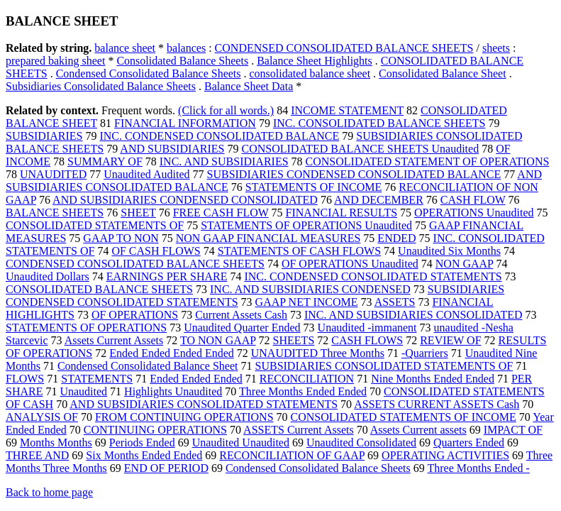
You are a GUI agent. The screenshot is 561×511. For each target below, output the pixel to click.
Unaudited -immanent (367, 328)
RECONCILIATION (307, 379)
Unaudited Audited (146, 174)
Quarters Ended (468, 442)
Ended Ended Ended (196, 379)
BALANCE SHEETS (55, 213)
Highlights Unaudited (173, 391)
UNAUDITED (53, 174)
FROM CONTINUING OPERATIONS (184, 417)
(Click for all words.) (226, 110)
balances (186, 48)
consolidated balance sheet (310, 73)
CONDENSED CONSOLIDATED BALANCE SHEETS (344, 48)
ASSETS (395, 302)
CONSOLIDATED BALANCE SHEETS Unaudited (360, 149)
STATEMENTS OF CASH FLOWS (299, 251)
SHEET (138, 213)
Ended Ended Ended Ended (171, 353)
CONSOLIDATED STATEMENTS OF (95, 225)
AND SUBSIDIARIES (172, 149)
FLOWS (25, 379)
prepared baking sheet (55, 61)
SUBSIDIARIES (44, 136)
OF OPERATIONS (134, 315)
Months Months (56, 442)
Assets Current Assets (114, 340)
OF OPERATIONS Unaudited (350, 264)
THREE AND (37, 455)
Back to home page (49, 492)
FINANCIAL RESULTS (342, 213)
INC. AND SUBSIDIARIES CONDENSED (310, 289)
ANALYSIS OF (42, 417)
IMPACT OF (513, 430)
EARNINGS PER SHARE (167, 276)
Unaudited (83, 391)
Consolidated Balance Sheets (182, 61)
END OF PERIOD (166, 468)
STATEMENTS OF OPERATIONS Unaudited (306, 225)
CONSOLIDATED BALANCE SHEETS (99, 289)
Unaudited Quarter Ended (242, 328)
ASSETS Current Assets (298, 430)
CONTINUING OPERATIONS (155, 430)
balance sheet (124, 48)
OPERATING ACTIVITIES (445, 455)
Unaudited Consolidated (361, 442)
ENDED (396, 238)
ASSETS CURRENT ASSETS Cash (436, 404)
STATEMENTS (97, 379)
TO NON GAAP (218, 340)
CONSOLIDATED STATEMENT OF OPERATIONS (428, 161)
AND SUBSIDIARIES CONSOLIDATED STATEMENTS (204, 404)
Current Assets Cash (241, 315)
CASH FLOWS (367, 340)
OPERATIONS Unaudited (473, 213)
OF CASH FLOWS (155, 251)
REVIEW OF (450, 340)
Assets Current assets (418, 430)
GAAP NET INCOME (306, 302)
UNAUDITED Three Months (317, 353)
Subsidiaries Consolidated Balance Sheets (101, 86)
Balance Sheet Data (248, 86)
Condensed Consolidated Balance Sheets (148, 73)
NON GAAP (464, 264)
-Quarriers (424, 353)
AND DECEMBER (378, 200)
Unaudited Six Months (449, 251)
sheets (496, 48)
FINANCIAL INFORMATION (185, 123)
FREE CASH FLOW (221, 213)
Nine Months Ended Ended (432, 379)
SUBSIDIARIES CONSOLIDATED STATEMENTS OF (384, 366)
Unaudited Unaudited (240, 442)
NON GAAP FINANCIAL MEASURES (268, 238)
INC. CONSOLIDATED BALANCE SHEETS (379, 123)
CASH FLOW (473, 200)
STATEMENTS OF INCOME (313, 187)
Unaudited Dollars (47, 276)
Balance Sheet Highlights (314, 61)
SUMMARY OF (105, 161)
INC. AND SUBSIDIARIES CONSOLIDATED (413, 315)
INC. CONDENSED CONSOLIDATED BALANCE (219, 136)
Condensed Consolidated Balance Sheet (147, 366)
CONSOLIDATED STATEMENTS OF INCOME (403, 417)
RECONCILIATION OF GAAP (292, 455)
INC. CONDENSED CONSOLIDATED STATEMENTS (372, 276)
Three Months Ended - (479, 468)
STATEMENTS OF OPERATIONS (86, 328)
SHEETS (294, 340)
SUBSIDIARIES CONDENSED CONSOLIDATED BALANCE (354, 174)
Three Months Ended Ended (303, 391)
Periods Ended (142, 442)
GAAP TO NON (120, 238)
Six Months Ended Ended (144, 455)
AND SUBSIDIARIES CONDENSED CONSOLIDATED (185, 200)
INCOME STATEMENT (347, 110)
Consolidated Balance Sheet (442, 73)
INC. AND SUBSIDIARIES (224, 161)
